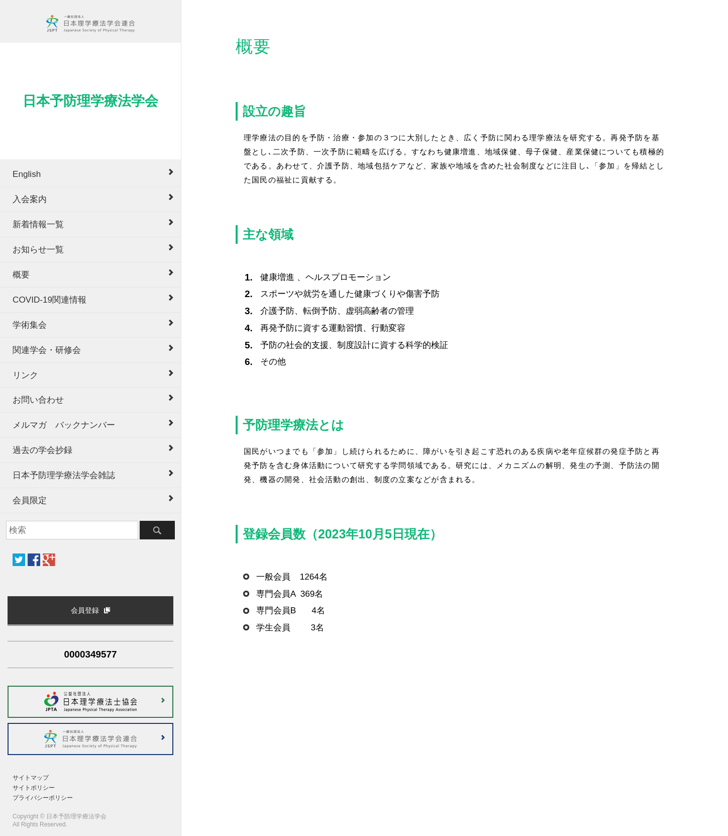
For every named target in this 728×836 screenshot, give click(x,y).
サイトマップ (31, 777)
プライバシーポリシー (43, 797)
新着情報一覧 (38, 224)
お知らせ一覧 (38, 249)
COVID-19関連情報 (49, 300)
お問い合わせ (38, 400)
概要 (21, 274)
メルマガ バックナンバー (64, 425)
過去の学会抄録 (42, 450)
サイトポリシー (34, 787)
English (27, 174)
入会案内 (30, 199)
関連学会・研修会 (47, 350)
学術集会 (30, 325)
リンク (25, 375)
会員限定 (30, 500)
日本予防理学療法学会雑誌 (64, 475)
